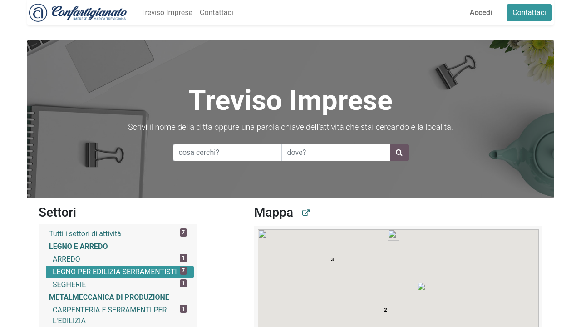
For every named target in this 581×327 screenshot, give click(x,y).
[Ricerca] (399, 152)
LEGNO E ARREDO (78, 246)
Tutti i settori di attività (118, 233)
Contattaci (531, 12)
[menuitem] (164, 13)
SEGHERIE (120, 284)
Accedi (483, 12)
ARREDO (120, 258)
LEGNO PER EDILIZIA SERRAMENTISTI (120, 271)
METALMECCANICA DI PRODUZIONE (109, 297)
